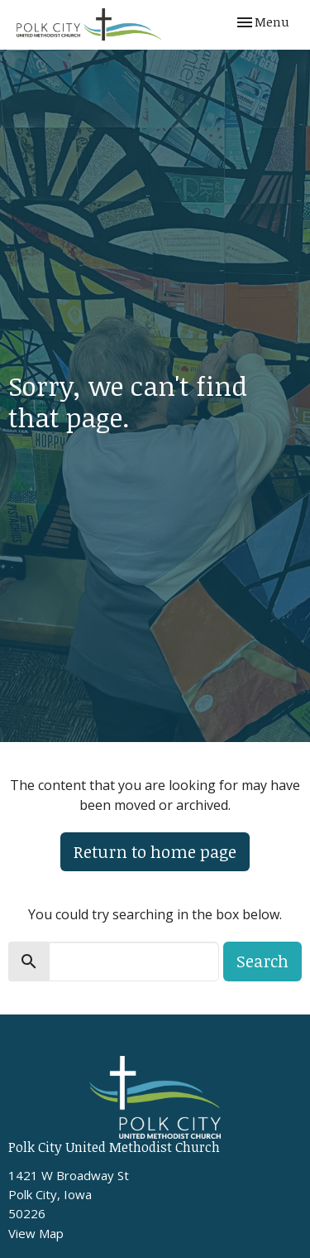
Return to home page (155, 851)
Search (262, 960)
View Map (36, 1233)
